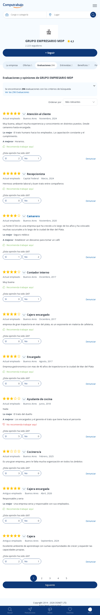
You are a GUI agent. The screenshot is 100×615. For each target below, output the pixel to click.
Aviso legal (44, 605)
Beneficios (83, 65)
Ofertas (27, 65)
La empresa (12, 65)
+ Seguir (50, 52)
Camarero (33, 216)
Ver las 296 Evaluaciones (17, 92)
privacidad (56, 605)
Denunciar (91, 158)
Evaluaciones (46, 65)
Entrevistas (66, 65)
